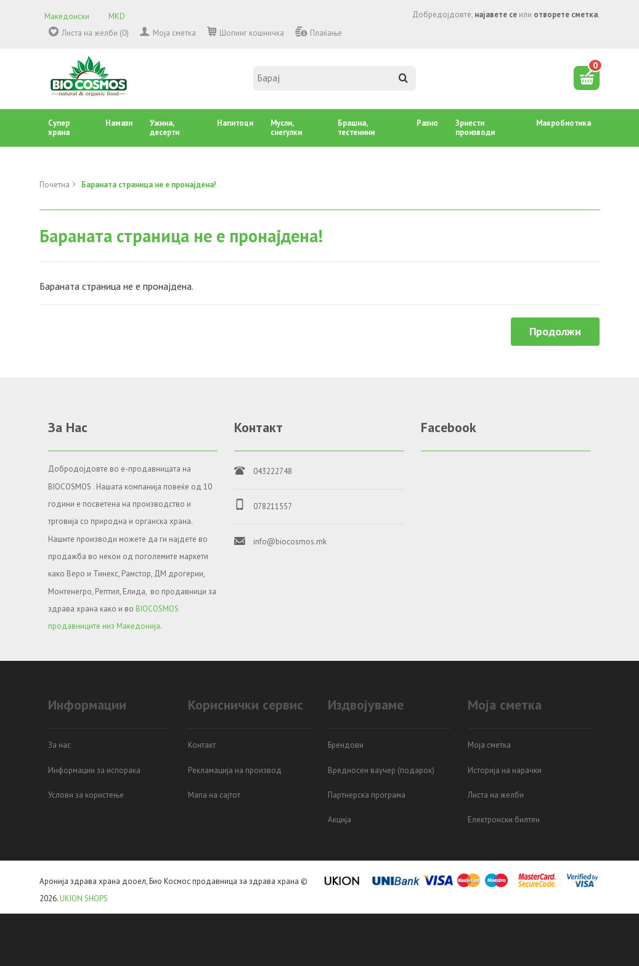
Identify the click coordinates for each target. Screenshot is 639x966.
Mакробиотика (563, 123)
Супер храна (59, 127)
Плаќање (326, 33)
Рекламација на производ (235, 770)
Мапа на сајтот (214, 795)
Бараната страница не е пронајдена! (148, 184)
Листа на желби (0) (95, 33)
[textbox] (334, 78)
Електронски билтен (504, 819)
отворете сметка (566, 14)
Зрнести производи (475, 127)
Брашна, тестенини (356, 127)
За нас (59, 745)
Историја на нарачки (505, 770)
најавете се (495, 14)
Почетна (54, 184)
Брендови (346, 745)
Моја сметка (174, 33)
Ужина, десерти (164, 127)
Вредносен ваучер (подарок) (381, 770)
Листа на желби (496, 795)
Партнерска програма (366, 795)
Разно (427, 123)
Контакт (202, 745)
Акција (339, 819)
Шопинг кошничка (251, 33)
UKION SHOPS (84, 898)
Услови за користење (86, 795)
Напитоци (235, 123)
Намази (118, 123)
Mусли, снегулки (286, 127)
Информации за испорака (94, 770)
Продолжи (555, 331)
